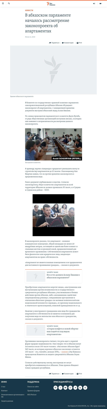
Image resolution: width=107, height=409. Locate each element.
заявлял (64, 352)
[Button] (54, 43)
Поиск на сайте (33, 387)
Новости (29, 11)
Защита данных (7, 401)
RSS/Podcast (31, 395)
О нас (3, 387)
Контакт (4, 391)
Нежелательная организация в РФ (12, 396)
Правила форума (33, 391)
